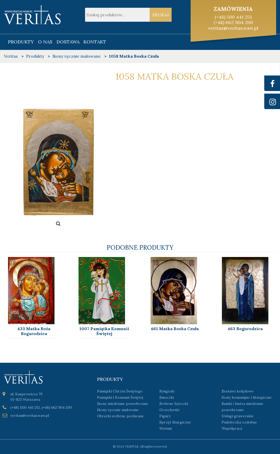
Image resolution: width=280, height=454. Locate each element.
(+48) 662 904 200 (233, 22)
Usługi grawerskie (238, 416)
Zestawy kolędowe (238, 391)
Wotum (165, 428)
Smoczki (166, 397)
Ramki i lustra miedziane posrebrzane (242, 406)
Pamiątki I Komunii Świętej (120, 397)
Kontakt (94, 42)
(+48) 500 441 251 (233, 17)
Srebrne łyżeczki (173, 403)
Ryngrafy (167, 391)
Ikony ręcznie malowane (118, 409)
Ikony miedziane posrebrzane (122, 403)
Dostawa (68, 42)
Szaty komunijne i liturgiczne (247, 397)
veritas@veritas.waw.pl (233, 28)
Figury (165, 416)
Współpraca (232, 428)
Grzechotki (169, 409)
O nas (45, 42)
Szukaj (160, 14)
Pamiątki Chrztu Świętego (120, 391)
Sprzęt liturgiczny (175, 422)
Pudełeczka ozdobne (239, 422)
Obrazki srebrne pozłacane (120, 416)
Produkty (21, 42)
